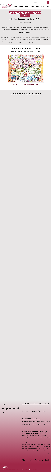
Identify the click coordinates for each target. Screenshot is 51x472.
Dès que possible (28, 442)
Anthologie (43, 431)
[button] (21, 6)
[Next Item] (49, 71)
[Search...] (39, 2)
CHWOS (5, 467)
